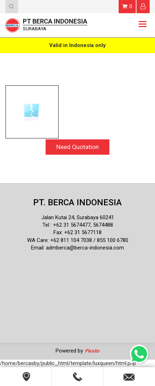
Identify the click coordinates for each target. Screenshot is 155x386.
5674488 (103, 225)
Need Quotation (77, 146)
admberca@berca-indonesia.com (85, 248)
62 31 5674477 (73, 225)
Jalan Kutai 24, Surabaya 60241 (77, 217)
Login (143, 6)
